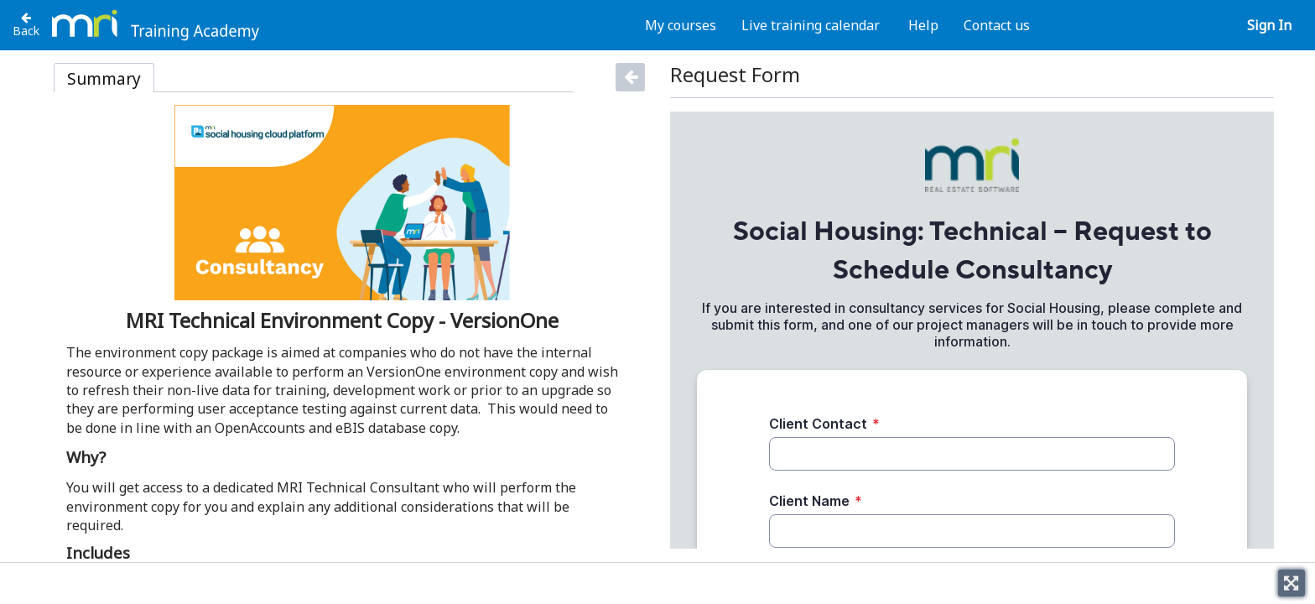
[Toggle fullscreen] (1291, 583)
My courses (680, 25)
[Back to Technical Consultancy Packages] (26, 24)
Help (923, 25)
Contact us (997, 25)
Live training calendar (810, 25)
